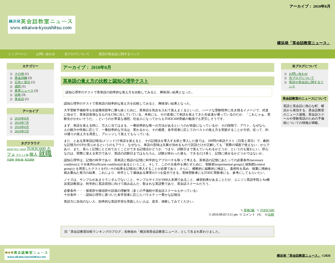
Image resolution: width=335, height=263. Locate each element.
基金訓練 (21, 78)
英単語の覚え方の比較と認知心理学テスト (105, 80)
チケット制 (22, 155)
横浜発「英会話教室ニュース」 (304, 43)
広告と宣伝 (22, 82)
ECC (16, 149)
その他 (19, 74)
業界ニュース (24, 90)
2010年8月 (22, 118)
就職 (45, 153)
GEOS (23, 149)
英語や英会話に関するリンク (119, 54)
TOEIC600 (267, 210)
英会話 (19, 99)
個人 (33, 154)
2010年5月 (22, 131)
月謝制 (10, 159)
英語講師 (29, 159)
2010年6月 (22, 127)
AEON (10, 149)
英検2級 (249, 210)
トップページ (17, 54)
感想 (18, 86)
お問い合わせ (298, 74)
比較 (271, 214)
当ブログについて (301, 78)
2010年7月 (22, 123)
